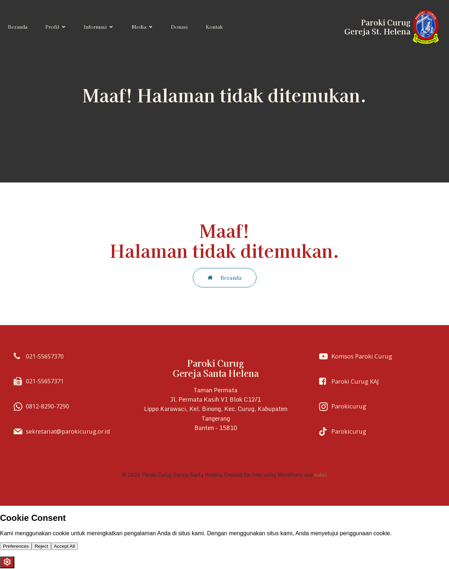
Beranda (17, 27)
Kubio (320, 475)
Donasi (179, 27)
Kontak (214, 27)
